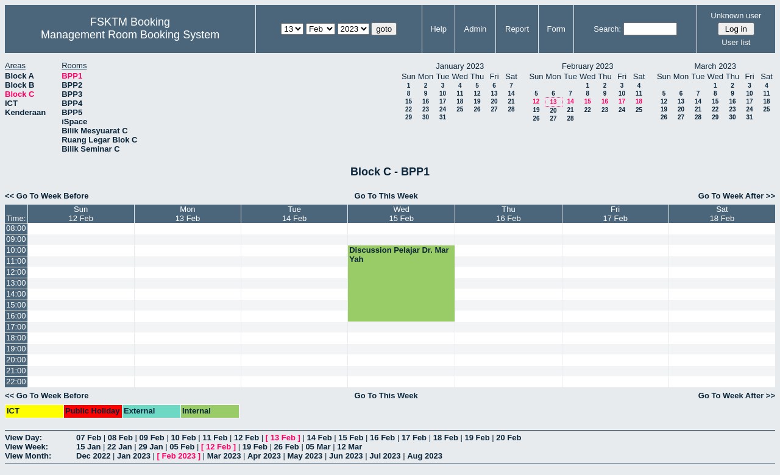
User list (736, 42)
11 (459, 93)
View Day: (23, 437)
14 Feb (319, 437)
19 (476, 101)
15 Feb (350, 437)
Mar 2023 (224, 455)
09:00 (16, 239)
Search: (607, 28)
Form (556, 28)
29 (408, 117)
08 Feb (120, 437)
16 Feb (382, 437)
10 (442, 93)
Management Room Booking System (130, 35)
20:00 (16, 359)
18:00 (16, 337)
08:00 (16, 228)
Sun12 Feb (80, 214)
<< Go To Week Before (47, 195)
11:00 (16, 261)
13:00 (16, 282)
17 (442, 101)
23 (425, 109)
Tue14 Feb (294, 214)
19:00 (16, 348)
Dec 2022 (93, 455)
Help (438, 28)
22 (408, 109)
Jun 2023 (346, 455)
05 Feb (181, 446)
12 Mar (349, 446)
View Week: (26, 446)
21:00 (16, 370)
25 (459, 109)
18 (459, 101)
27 (494, 109)
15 (408, 101)
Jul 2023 (384, 455)
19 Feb (476, 437)
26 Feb (286, 446)
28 (511, 109)
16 (425, 101)
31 (442, 117)
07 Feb (88, 437)
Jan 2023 (134, 455)
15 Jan (88, 446)
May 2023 (305, 455)
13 (494, 93)
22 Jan (119, 446)
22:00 (16, 381)
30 (425, 117)
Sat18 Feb (722, 214)
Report (517, 28)
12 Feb (246, 437)
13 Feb (283, 437)
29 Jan (150, 446)
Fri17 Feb (615, 214)
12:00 (16, 271)
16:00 (16, 315)
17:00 (16, 326)
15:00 (16, 304)
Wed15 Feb (401, 214)
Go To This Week (386, 195)
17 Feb (414, 437)
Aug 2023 (424, 455)
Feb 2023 (179, 455)
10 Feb (183, 437)
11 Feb (214, 437)
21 (511, 101)
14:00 (16, 293)
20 (494, 101)
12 (476, 93)
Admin (475, 28)
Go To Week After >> (736, 195)
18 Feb (445, 437)
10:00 (16, 250)
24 (442, 109)
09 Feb (152, 437)
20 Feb (508, 437)
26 (476, 109)
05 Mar (317, 446)
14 (511, 93)
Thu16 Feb (508, 214)
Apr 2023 (264, 455)
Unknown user (736, 15)
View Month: (28, 455)
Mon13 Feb (188, 214)
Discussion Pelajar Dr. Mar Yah (398, 254)
